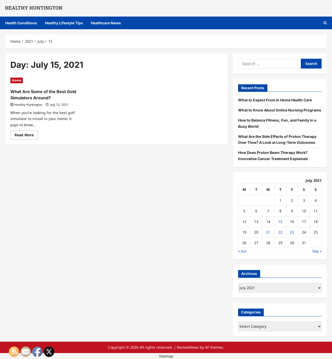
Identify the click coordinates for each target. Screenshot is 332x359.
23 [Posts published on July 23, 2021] (292, 232)
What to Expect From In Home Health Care (275, 100)
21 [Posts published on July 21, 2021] (268, 232)
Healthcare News (106, 23)
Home (16, 80)
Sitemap (166, 356)
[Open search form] (325, 23)
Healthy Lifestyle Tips (64, 23)
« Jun (242, 251)
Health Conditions (21, 23)
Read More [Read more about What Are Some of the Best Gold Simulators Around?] (26, 135)
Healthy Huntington (28, 104)
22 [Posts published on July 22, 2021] (280, 232)
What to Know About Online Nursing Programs (279, 110)
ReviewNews (188, 347)
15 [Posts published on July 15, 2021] (280, 221)
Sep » (317, 251)
